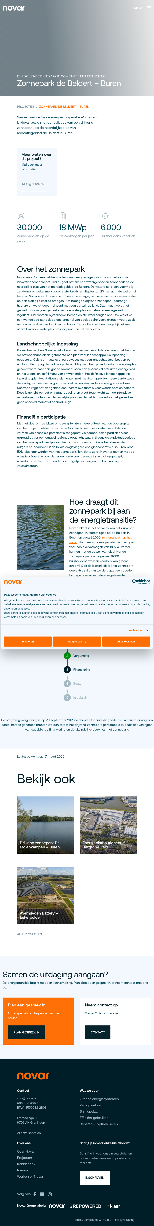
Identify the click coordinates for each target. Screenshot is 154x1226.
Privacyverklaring (123, 1219)
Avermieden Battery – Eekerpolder (39, 915)
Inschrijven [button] (94, 1177)
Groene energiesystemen (99, 1099)
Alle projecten (29, 934)
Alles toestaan (126, 641)
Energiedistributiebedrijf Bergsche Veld (104, 845)
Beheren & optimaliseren (99, 1124)
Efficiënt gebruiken (94, 1118)
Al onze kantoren (29, 1133)
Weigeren (28, 641)
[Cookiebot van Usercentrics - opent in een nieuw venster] (135, 582)
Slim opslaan (89, 1111)
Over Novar (26, 1151)
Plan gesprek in (26, 1032)
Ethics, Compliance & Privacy (93, 1219)
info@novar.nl (33, 184)
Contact (98, 1032)
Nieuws (23, 1170)
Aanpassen (77, 641)
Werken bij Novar (30, 1176)
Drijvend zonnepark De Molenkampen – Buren (40, 845)
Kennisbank (26, 1164)
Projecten (25, 106)
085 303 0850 (27, 1103)
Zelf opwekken (91, 1105)
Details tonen (135, 630)
